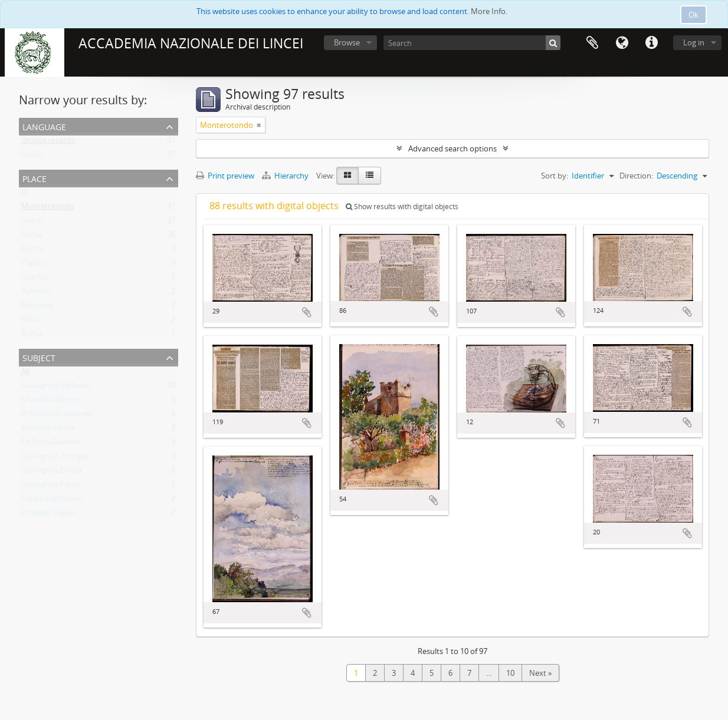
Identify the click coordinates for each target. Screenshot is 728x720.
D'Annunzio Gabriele (57, 416)
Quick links (651, 43)
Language (622, 43)
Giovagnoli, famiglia (55, 458)
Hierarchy (286, 175)
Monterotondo (47, 208)
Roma (31, 237)
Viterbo (34, 279)
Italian (32, 156)
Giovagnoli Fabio (50, 486)
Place (34, 178)
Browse (347, 42)
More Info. (489, 11)
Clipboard (592, 43)
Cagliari (34, 265)
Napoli (32, 222)
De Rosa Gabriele (50, 444)
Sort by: (554, 175)
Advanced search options (452, 148)
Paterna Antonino (52, 501)
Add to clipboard (307, 312)
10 (510, 673)
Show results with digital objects (402, 207)
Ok (693, 14)
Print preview (225, 175)
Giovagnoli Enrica (51, 472)
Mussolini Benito (50, 402)
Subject (38, 357)
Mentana (37, 307)
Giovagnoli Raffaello (56, 387)
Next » (540, 673)
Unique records (48, 142)
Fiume (32, 251)
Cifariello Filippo (49, 515)
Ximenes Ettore (48, 430)
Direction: (636, 175)
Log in (693, 42)
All (25, 194)
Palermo (36, 293)
